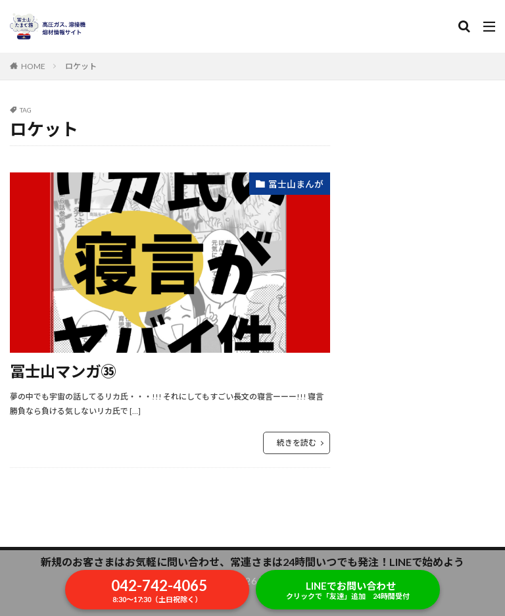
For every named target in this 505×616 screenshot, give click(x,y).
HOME (33, 66)
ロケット (81, 66)
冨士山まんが (296, 184)
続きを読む (296, 443)
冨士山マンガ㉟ (65, 370)
